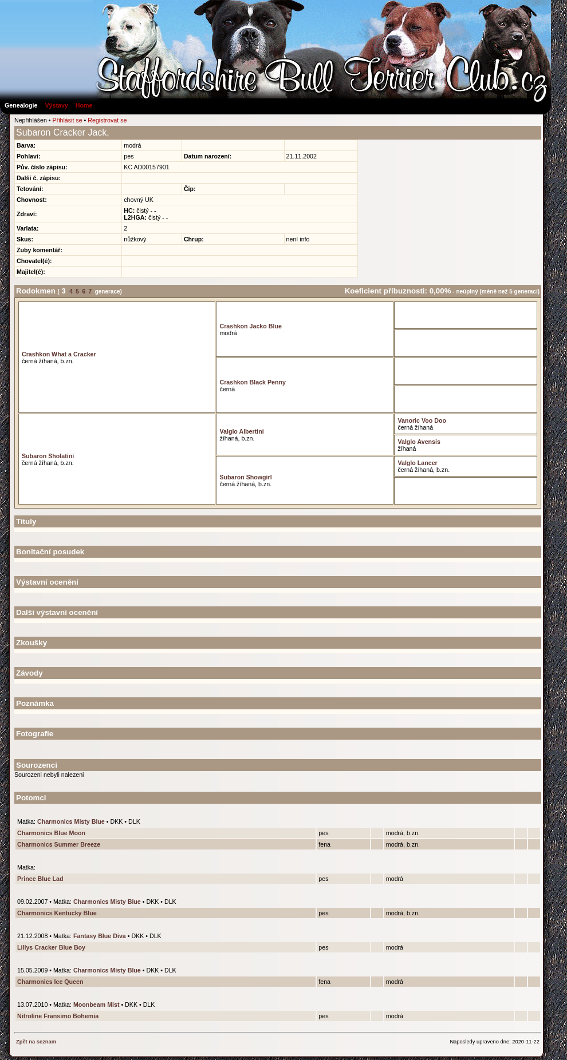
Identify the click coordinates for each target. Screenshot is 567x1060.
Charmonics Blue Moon (51, 832)
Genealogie (21, 105)
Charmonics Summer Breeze (58, 844)
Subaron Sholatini (48, 455)
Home (84, 105)
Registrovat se (107, 120)
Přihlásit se (67, 120)
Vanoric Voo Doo (421, 420)
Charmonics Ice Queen (50, 981)
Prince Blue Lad (40, 878)
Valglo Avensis (418, 441)
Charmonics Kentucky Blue (57, 913)
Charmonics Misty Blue (71, 821)
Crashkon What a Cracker (59, 354)
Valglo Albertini (241, 431)
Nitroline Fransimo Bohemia (58, 1016)
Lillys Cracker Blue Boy (51, 947)
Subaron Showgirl (245, 477)
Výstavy (56, 105)
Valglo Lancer (417, 462)
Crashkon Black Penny (252, 382)
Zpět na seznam (36, 1042)
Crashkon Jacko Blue (250, 326)
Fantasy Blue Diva (99, 935)
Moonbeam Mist (96, 1004)
